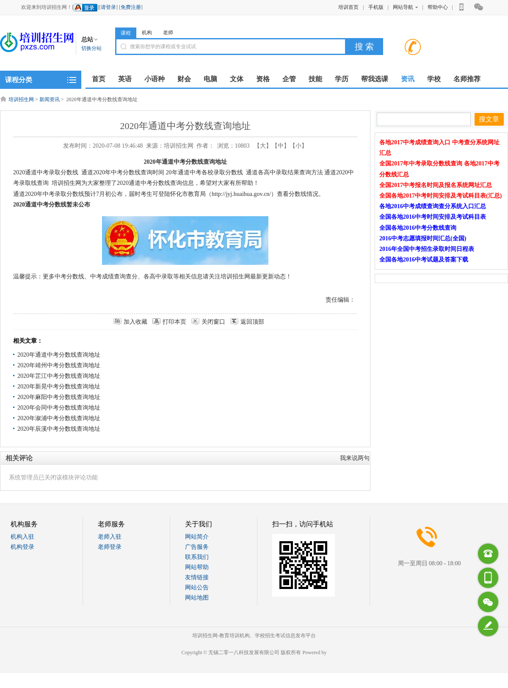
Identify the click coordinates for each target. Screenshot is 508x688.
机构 (147, 33)
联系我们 (197, 557)
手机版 (376, 7)
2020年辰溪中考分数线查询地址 (58, 429)
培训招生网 (21, 99)
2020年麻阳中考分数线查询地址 (58, 397)
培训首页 (348, 7)
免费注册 (131, 7)
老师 (168, 33)
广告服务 (197, 547)
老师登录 (109, 547)
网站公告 (197, 587)
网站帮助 (197, 567)
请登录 (108, 7)
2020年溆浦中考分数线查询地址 (58, 418)
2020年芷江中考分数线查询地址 (58, 376)
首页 (98, 79)
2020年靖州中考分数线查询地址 (58, 365)
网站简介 (197, 537)
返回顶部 (252, 322)
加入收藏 (135, 322)
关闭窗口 (213, 322)
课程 (126, 33)
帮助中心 (438, 7)
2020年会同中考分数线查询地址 (58, 408)
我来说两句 (355, 458)
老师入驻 (109, 537)
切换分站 (91, 48)
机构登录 (22, 547)
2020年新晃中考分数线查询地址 (58, 386)
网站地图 (197, 597)
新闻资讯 (49, 99)
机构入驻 (22, 537)
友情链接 (197, 577)
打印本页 (174, 322)
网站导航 (405, 7)
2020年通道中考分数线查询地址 (58, 355)
